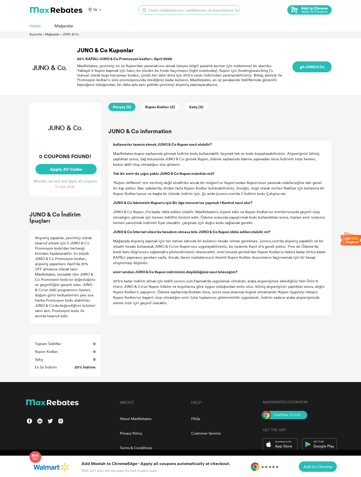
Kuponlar (35, 34)
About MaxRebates (135, 418)
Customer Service (206, 433)
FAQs (195, 418)
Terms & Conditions (136, 447)
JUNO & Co (71, 34)
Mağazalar (52, 34)
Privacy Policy (131, 433)
